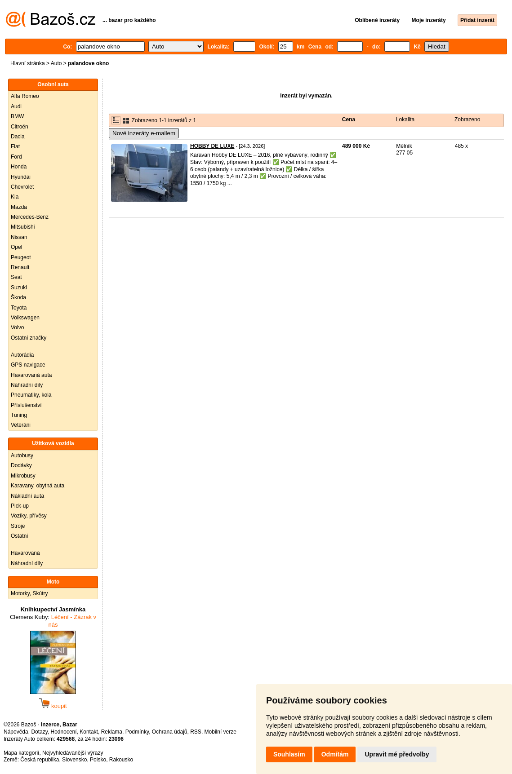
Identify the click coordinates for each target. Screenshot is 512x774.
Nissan (19, 237)
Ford (16, 157)
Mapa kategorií (21, 753)
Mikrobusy (23, 476)
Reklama (111, 732)
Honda (19, 167)
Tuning (19, 415)
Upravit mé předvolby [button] (397, 754)
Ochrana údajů (169, 732)
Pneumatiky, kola (31, 395)
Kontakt (89, 732)
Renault (20, 267)
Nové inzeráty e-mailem (143, 133)
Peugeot (21, 257)
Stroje (18, 526)
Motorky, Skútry (29, 593)
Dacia (18, 136)
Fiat (15, 146)
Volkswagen (25, 317)
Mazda (19, 207)
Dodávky (21, 465)
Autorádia (22, 355)
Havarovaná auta (31, 375)
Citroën (19, 127)
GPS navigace (28, 365)
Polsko (98, 759)
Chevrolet (22, 187)
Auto (56, 63)
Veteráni (21, 425)
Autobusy (22, 455)
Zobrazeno (467, 119)
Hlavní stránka (27, 63)
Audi (16, 106)
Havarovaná (25, 553)
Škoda (18, 297)
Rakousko (121, 759)
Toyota (19, 308)
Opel (16, 247)
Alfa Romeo (25, 96)
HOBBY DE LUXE (212, 146)
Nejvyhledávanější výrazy (72, 753)
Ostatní (19, 536)
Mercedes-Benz (30, 217)
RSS (195, 732)
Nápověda (16, 732)
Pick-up (20, 506)
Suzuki (19, 287)
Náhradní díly (27, 385)
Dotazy (39, 732)
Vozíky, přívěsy (29, 516)
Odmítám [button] (335, 754)
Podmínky (137, 732)
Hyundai (21, 177)
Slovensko (74, 759)
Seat (16, 277)
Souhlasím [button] (289, 754)
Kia (14, 197)
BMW (17, 116)
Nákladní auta (27, 496)
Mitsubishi (23, 227)
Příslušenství (26, 405)
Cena (348, 119)
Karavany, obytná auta (37, 485)
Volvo (17, 327)
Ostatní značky (28, 338)
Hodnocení (64, 732)
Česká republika (39, 759)
